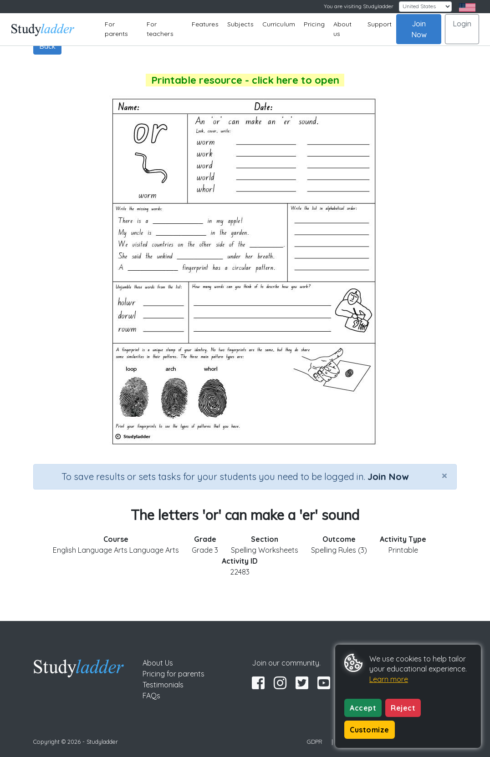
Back (47, 45)
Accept (363, 707)
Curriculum (278, 24)
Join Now (419, 29)
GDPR (314, 741)
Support (380, 24)
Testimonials (163, 684)
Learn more (388, 679)
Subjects (240, 24)
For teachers (160, 29)
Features (205, 24)
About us (342, 29)
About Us (158, 662)
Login (462, 23)
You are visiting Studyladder (358, 6)
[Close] (444, 475)
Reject (403, 707)
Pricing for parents (173, 673)
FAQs (151, 695)
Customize (369, 729)
